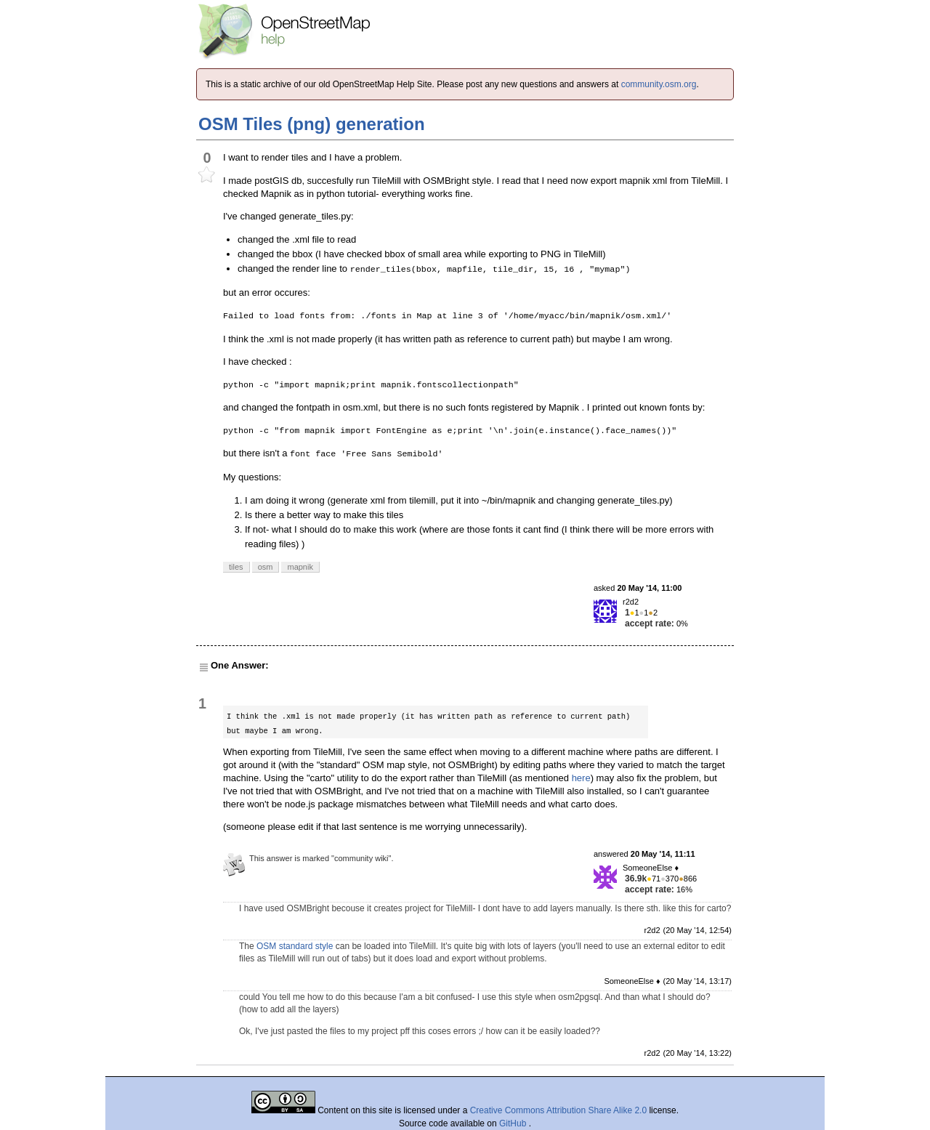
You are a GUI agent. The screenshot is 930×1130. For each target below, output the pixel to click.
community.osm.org (659, 84)
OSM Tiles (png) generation (311, 124)
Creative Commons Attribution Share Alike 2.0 (558, 1110)
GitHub (514, 1123)
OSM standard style (294, 946)
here (581, 777)
